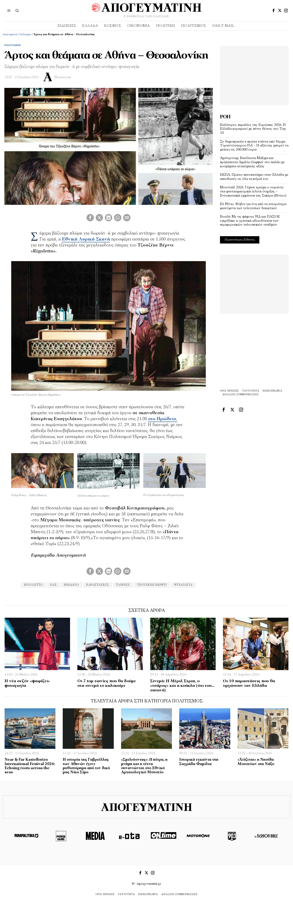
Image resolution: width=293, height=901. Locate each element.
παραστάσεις (97, 585)
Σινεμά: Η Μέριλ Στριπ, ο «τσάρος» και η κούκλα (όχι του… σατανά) (182, 686)
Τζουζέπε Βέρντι (152, 585)
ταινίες (123, 585)
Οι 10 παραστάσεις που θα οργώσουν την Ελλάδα (249, 683)
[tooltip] (273, 10)
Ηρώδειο (71, 585)
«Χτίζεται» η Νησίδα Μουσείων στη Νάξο (256, 762)
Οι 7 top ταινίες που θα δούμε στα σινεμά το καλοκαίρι (106, 683)
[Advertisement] (254, 74)
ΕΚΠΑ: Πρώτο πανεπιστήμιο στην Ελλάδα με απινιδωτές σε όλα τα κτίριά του (254, 177)
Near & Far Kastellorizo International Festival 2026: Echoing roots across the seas (30, 766)
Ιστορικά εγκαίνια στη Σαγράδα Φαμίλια (198, 762)
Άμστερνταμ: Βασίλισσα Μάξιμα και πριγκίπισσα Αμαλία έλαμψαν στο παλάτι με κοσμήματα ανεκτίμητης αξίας (252, 162)
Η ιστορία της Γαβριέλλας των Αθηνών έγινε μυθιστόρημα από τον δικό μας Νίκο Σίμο (86, 766)
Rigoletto (33, 585)
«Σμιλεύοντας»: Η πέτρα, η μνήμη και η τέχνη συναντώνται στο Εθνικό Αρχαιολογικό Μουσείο (144, 766)
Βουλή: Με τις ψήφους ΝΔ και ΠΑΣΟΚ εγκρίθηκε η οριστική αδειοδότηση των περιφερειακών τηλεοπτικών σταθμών (250, 221)
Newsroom (62, 77)
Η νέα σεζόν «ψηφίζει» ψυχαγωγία (27, 683)
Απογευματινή (9, 34)
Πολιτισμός (25, 34)
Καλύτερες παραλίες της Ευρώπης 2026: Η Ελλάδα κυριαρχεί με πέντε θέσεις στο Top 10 (253, 129)
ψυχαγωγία (183, 585)
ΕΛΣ (53, 585)
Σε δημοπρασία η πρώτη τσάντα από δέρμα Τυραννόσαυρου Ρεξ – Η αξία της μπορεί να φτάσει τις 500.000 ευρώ (254, 146)
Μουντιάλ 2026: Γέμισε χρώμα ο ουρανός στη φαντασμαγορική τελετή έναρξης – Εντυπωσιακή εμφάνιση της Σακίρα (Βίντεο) (253, 191)
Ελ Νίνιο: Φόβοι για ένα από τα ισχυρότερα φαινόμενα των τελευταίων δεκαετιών (253, 206)
